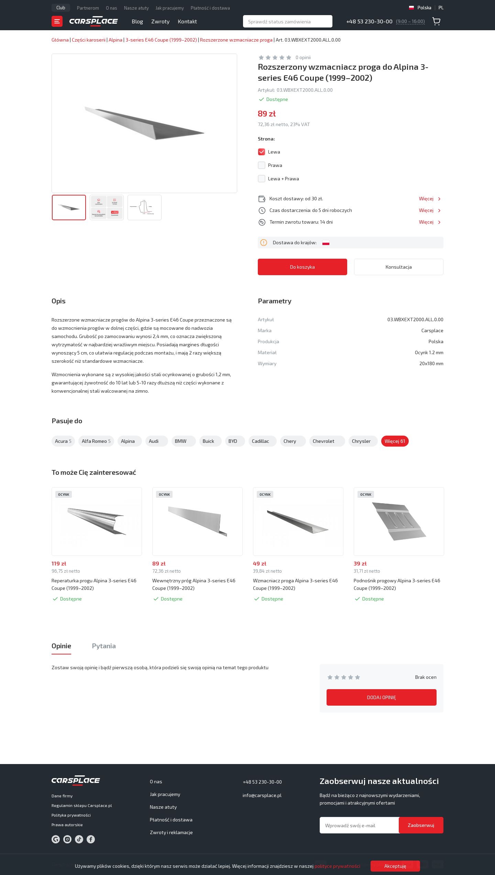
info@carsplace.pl (262, 795)
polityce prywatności (337, 866)
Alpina (130, 441)
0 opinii (303, 57)
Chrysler (363, 441)
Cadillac (262, 441)
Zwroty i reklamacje (171, 832)
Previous (33, 522)
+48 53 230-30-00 (369, 21)
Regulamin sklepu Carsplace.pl (82, 805)
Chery (293, 441)
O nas (111, 8)
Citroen (395, 441)
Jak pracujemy (170, 8)
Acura (63, 441)
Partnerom (88, 8)
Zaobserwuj (421, 825)
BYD (235, 441)
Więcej (426, 198)
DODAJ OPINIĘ (381, 697)
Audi (157, 441)
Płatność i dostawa (210, 8)
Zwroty (160, 21)
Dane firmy (62, 795)
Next (462, 522)
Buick (210, 441)
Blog (137, 21)
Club (60, 7)
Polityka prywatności (71, 814)
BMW (183, 441)
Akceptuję (395, 866)
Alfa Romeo (96, 441)
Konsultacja (399, 267)
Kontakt (187, 21)
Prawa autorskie (67, 824)
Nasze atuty (136, 8)
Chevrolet (327, 441)
